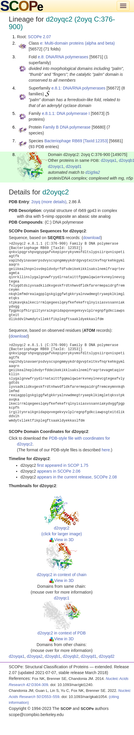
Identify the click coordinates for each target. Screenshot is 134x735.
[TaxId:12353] (95, 140)
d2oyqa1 (109, 160)
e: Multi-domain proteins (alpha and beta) (77, 43)
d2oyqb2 (71, 656)
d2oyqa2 (35, 656)
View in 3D (61, 539)
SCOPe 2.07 (39, 36)
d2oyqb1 (53, 656)
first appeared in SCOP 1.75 (62, 465)
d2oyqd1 (74, 166)
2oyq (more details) (48, 201)
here (106, 450)
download (92, 237)
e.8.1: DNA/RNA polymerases (78, 88)
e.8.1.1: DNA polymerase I (66, 113)
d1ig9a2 (92, 172)
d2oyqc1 (55, 166)
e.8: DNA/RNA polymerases (63, 57)
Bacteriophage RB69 (63, 140)
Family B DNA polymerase (66, 127)
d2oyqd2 (107, 656)
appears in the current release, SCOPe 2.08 (77, 477)
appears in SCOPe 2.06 (58, 471)
